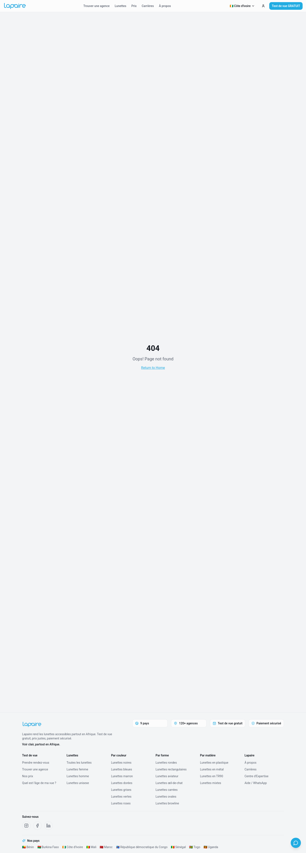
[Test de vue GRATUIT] (263, 6)
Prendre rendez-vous (35, 762)
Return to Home (153, 368)
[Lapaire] (69, 724)
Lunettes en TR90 (211, 776)
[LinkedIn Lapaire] (48, 825)
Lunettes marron (122, 776)
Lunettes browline (167, 803)
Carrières (148, 6)
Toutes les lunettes (79, 762)
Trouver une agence (96, 6)
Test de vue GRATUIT (286, 6)
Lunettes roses (121, 803)
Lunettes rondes (166, 762)
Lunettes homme (78, 776)
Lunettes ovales (166, 796)
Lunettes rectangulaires (171, 769)
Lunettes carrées (167, 789)
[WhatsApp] (296, 843)
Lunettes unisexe (78, 783)
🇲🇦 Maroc (106, 847)
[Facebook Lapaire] (37, 825)
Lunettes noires (121, 762)
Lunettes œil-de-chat (169, 783)
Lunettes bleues (121, 769)
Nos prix (27, 776)
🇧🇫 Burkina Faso (48, 847)
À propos (165, 6)
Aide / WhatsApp (256, 783)
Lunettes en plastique (214, 762)
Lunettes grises (121, 789)
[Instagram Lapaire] (26, 825)
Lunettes (120, 6)
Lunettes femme (77, 769)
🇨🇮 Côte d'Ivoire (72, 847)
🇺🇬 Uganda (211, 847)
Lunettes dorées (121, 783)
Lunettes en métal (212, 769)
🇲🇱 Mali (91, 847)
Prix (134, 6)
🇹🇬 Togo (194, 847)
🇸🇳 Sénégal (178, 847)
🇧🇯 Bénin (28, 847)
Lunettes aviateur (167, 776)
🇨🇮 (242, 6)
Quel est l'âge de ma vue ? (39, 783)
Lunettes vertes (121, 796)
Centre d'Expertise (257, 776)
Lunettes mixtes (210, 783)
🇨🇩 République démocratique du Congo (142, 847)
